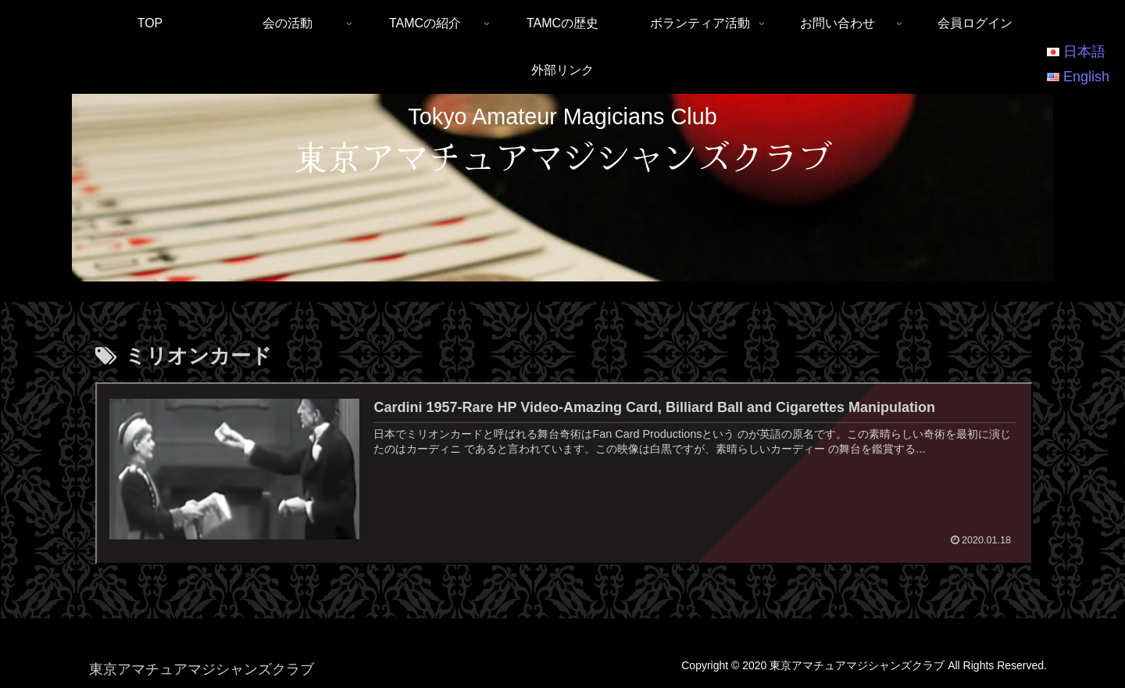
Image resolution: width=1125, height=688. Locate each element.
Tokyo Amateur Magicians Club (562, 116)
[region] (562, 188)
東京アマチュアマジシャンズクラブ (562, 155)
